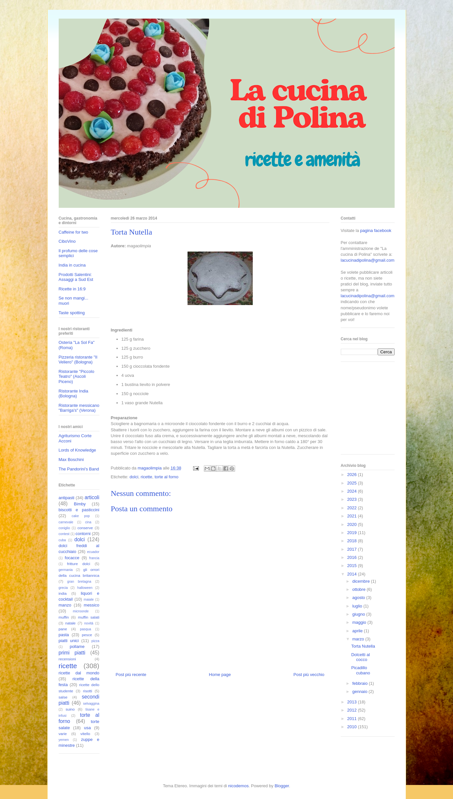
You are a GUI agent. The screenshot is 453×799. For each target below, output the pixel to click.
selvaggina (91, 703)
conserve (85, 528)
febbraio (360, 683)
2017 (352, 549)
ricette (146, 476)
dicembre (361, 581)
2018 (352, 540)
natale (70, 623)
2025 (352, 483)
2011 (352, 718)
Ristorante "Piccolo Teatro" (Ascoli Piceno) (76, 376)
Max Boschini (71, 459)
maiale (89, 599)
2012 (352, 710)
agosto (359, 597)
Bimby (80, 503)
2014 (352, 574)
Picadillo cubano (360, 670)
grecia (63, 588)
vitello (85, 733)
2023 (352, 499)
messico (91, 605)
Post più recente (131, 674)
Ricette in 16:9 (72, 288)
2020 (352, 524)
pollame (77, 646)
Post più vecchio (309, 674)
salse (63, 697)
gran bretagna (79, 581)
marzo (358, 639)
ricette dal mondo (79, 672)
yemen (64, 740)
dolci (133, 476)
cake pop (81, 516)
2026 (352, 474)
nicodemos (238, 785)
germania (66, 570)
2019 (352, 532)
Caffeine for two (73, 232)
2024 (352, 491)
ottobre (359, 589)
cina (88, 522)
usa (87, 727)
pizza (95, 641)
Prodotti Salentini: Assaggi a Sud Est (76, 277)
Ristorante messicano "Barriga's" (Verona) (79, 408)
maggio (359, 622)
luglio (357, 606)
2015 (352, 565)
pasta (64, 634)
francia (94, 558)
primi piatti (72, 652)
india (63, 593)
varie (63, 733)
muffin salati (88, 617)
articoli (91, 497)
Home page (220, 674)
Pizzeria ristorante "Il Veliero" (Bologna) (78, 360)
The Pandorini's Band (79, 469)
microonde (81, 611)
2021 (352, 516)
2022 (352, 507)
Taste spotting (72, 312)
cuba (62, 540)
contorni (83, 533)
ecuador (93, 552)
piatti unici (69, 640)
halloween (85, 588)
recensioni (67, 659)
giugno (359, 614)
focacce (72, 557)
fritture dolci (78, 563)
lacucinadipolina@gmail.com (368, 260)
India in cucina (72, 265)
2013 (352, 701)
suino (70, 709)
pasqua (85, 629)
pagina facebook (375, 230)
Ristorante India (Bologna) (73, 394)
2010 (352, 726)
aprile (358, 630)
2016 (352, 557)
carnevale (66, 522)
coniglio (64, 528)
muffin (64, 617)
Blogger (282, 785)
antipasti (66, 497)
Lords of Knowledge (77, 450)
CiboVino (67, 241)
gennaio (360, 691)
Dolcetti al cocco (360, 657)
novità (88, 623)
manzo (65, 605)
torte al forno (166, 476)
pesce (87, 635)
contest (64, 534)
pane (63, 629)
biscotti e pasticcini (79, 509)
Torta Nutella (363, 646)
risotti (87, 691)
